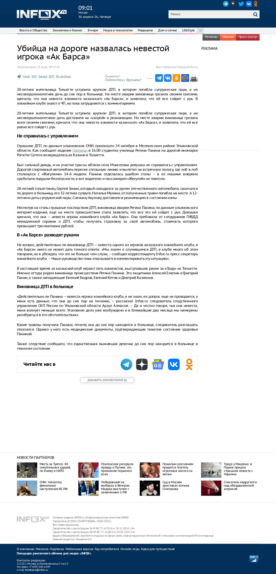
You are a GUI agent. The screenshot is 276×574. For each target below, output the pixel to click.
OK (257, 4)
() (107, 380)
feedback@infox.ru (36, 570)
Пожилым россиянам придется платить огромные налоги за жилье (178, 469)
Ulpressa (80, 150)
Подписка (57, 549)
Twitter (241, 4)
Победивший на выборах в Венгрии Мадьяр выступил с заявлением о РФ (115, 487)
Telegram (226, 4)
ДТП (51, 76)
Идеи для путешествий (157, 549)
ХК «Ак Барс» (63, 76)
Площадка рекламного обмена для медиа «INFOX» (54, 553)
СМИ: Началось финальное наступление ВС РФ (54, 485)
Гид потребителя (107, 549)
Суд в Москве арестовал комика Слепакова (175, 485)
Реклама (42, 549)
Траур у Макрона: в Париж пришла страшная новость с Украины (238, 469)
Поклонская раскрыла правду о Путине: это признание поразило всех (117, 469)
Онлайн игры (129, 549)
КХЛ (34, 76)
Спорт (26, 76)
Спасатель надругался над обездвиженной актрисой (240, 485)
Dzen (233, 4)
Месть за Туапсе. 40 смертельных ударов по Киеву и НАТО (55, 467)
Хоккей (42, 76)
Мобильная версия (79, 549)
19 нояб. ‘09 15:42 (48, 67)
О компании (25, 549)
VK (249, 4)
